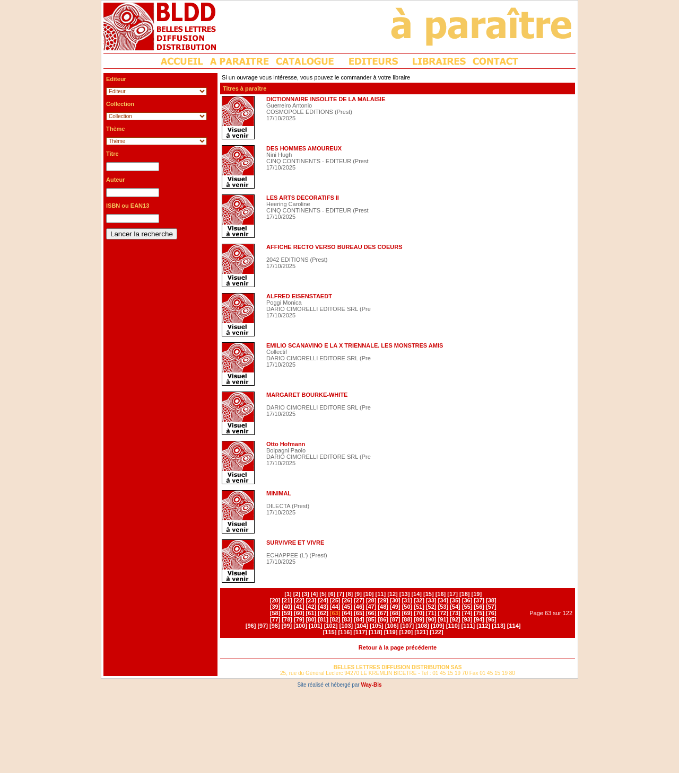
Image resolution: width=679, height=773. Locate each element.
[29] (383, 600)
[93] (467, 619)
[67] (383, 613)
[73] (455, 613)
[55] (467, 606)
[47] (371, 606)
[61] (311, 613)
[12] (392, 594)
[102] (331, 626)
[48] (383, 606)
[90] (431, 619)
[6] (331, 594)
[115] (330, 632)
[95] (491, 619)
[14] (416, 594)
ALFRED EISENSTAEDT (299, 296)
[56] (479, 606)
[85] (371, 619)
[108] (422, 626)
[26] (347, 600)
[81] (323, 619)
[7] (340, 594)
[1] (287, 594)
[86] (383, 619)
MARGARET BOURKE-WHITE (306, 395)
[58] (275, 613)
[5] (322, 594)
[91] (443, 619)
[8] (349, 594)
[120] (406, 632)
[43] (323, 606)
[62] (323, 613)
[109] (438, 626)
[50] (407, 606)
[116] (345, 632)
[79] (299, 619)
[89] (419, 619)
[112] (483, 626)
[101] (316, 626)
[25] (335, 600)
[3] (305, 594)
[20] (275, 600)
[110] (453, 626)
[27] (359, 600)
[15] (428, 594)
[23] (311, 600)
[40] (287, 606)
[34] (443, 600)
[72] (443, 613)
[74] (467, 613)
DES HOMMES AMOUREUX (304, 148)
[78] (287, 619)
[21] (287, 600)
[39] (275, 606)
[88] (407, 619)
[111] (468, 626)
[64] (347, 613)
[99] (287, 626)
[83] (347, 619)
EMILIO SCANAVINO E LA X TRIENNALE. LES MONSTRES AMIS (354, 345)
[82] (335, 619)
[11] (381, 594)
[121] (421, 632)
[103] (346, 626)
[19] (477, 594)
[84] (359, 619)
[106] (392, 626)
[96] (251, 626)
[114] (514, 626)
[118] (375, 632)
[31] (407, 600)
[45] (347, 606)
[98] (274, 626)
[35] (455, 600)
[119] (391, 632)
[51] (419, 606)
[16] (441, 594)
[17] (452, 594)
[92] (455, 619)
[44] (335, 606)
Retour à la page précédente (398, 647)
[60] (299, 613)
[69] (407, 613)
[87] (395, 619)
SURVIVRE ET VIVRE (295, 542)
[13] (404, 594)
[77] (275, 619)
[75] (479, 613)
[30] (395, 600)
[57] (491, 606)
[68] (395, 613)
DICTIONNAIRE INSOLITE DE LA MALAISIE (326, 99)
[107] (407, 626)
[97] (262, 626)
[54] (455, 606)
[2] (296, 594)
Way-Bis (371, 685)
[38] (491, 600)
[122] (436, 632)
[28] (371, 600)
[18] (464, 594)
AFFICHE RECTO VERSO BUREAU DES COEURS (334, 247)
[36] (467, 600)
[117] (360, 632)
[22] (299, 600)
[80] (311, 619)
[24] (323, 600)
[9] (357, 594)
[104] (361, 626)
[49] (395, 606)
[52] (431, 606)
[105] (377, 626)
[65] (359, 613)
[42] (311, 606)
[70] (419, 613)
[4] (314, 594)
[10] (368, 594)
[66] (371, 613)
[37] (479, 600)
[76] (491, 613)
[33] (431, 600)
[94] (479, 619)
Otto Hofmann (285, 444)
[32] (419, 600)
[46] (359, 606)
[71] (431, 613)
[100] (300, 626)
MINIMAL (278, 493)
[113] (499, 626)
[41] (299, 606)
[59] (287, 613)
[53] (443, 606)
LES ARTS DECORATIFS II (302, 197)
